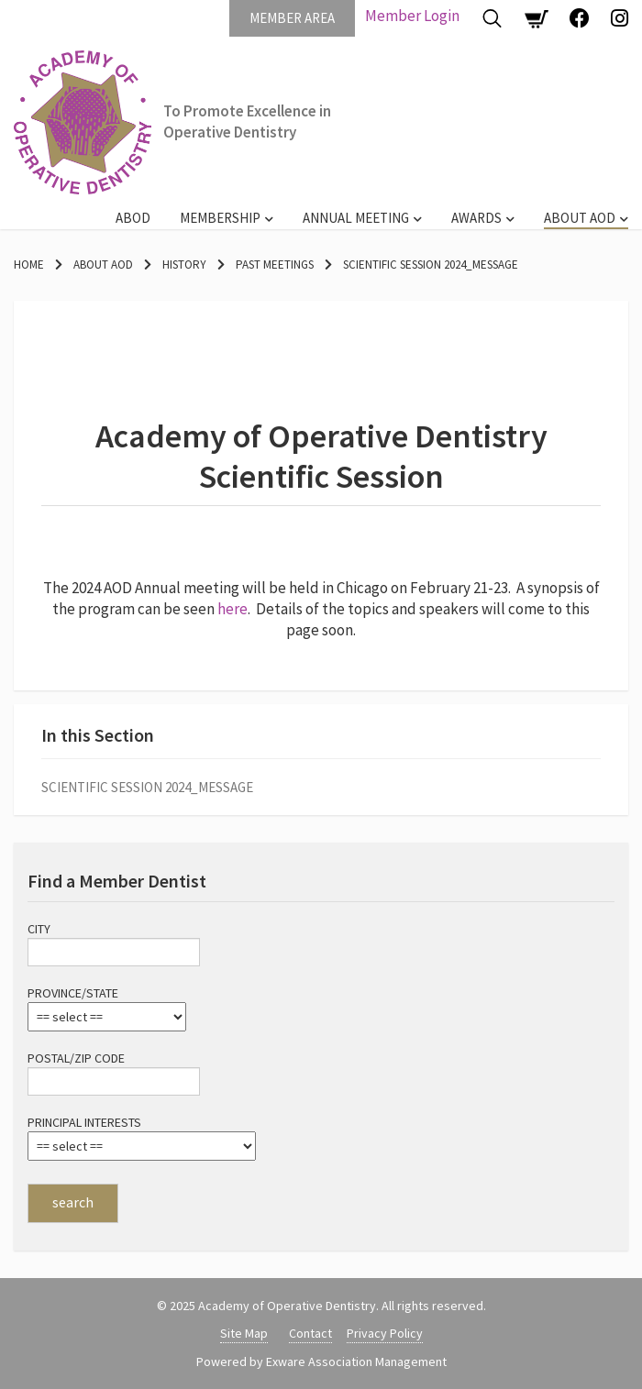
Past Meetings (275, 264)
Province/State (73, 993)
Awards (476, 217)
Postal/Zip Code (76, 1058)
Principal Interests (84, 1122)
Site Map (244, 1333)
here (232, 609)
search (73, 1202)
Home (29, 264)
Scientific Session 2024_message (430, 264)
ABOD (133, 217)
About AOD (579, 217)
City (39, 928)
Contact (310, 1333)
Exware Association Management (356, 1361)
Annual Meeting (356, 217)
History (184, 264)
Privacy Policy (385, 1333)
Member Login (412, 16)
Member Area (292, 18)
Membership (220, 217)
